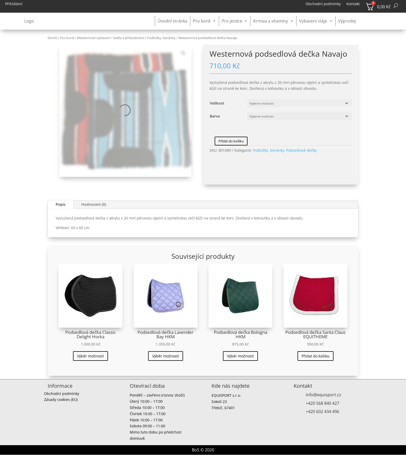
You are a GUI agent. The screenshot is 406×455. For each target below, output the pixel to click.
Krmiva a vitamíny (273, 21)
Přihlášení (14, 4)
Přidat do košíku (231, 141)
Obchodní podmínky (323, 4)
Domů (52, 37)
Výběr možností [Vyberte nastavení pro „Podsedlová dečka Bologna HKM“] (240, 356)
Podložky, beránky (161, 37)
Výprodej (347, 21)
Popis (61, 204)
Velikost (217, 103)
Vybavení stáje (316, 21)
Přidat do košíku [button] (315, 356)
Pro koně (204, 21)
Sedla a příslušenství (128, 37)
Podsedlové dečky (301, 150)
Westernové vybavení (93, 37)
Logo (29, 21)
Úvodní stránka (172, 21)
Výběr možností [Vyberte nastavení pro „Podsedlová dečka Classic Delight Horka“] (90, 356)
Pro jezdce (235, 21)
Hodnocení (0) (93, 204)
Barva (215, 116)
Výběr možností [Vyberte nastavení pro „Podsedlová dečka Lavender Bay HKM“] (165, 356)
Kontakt (353, 4)
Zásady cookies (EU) (61, 400)
